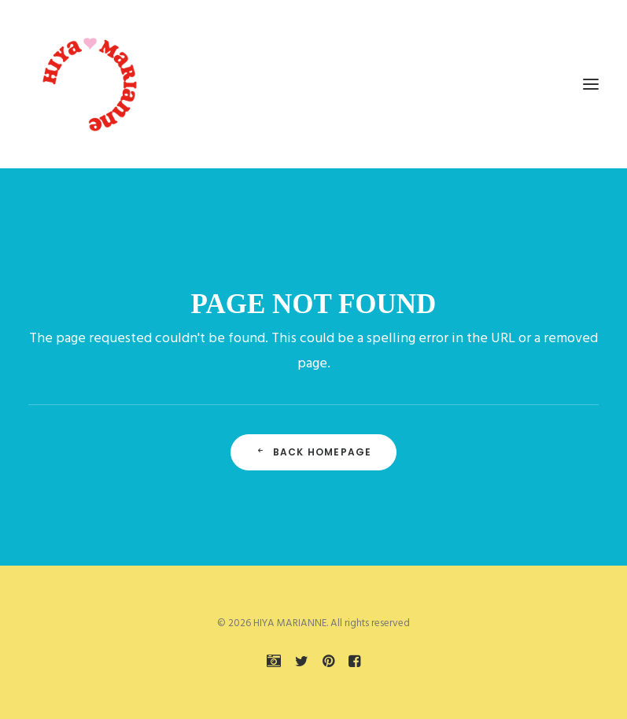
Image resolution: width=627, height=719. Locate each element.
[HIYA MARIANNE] (91, 84)
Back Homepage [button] (314, 452)
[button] (591, 84)
